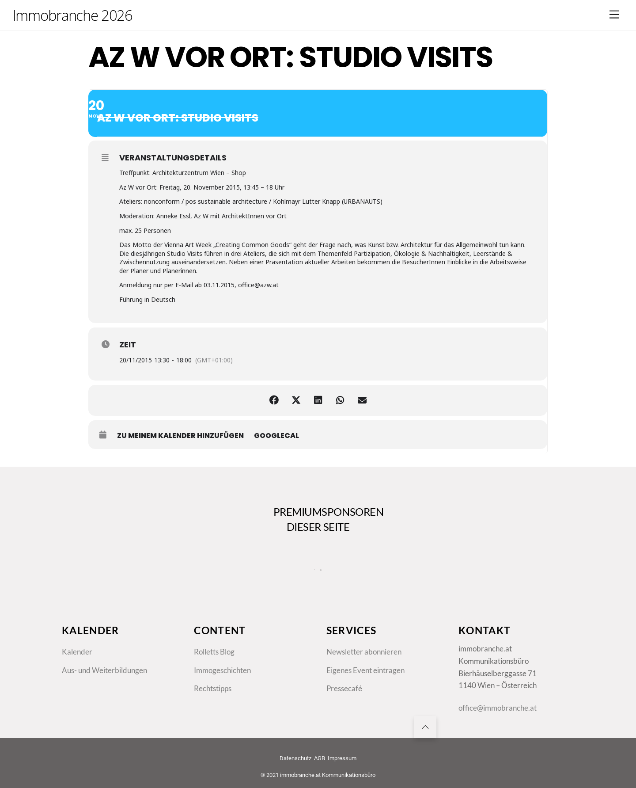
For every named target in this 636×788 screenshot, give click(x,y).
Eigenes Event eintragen (365, 670)
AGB (319, 758)
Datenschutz (295, 758)
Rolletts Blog (214, 651)
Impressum (342, 758)
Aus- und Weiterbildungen (104, 670)
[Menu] (614, 14)
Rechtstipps (212, 688)
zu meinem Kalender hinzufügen (180, 435)
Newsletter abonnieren (363, 651)
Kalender (77, 651)
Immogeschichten (222, 670)
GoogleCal (276, 435)
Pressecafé (344, 688)
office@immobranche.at (497, 707)
